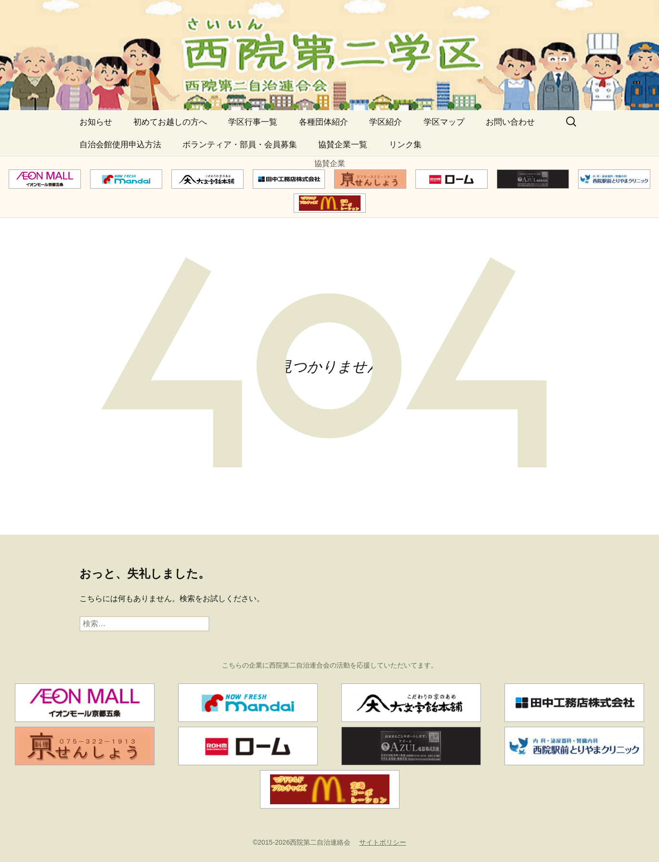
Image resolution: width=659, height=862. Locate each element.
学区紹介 (385, 122)
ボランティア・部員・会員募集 (239, 144)
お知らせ (95, 122)
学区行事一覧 (252, 122)
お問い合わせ (510, 122)
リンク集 (405, 144)
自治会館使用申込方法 (120, 144)
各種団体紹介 (323, 122)
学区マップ (444, 122)
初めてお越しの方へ (170, 122)
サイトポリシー (382, 842)
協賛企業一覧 (342, 144)
